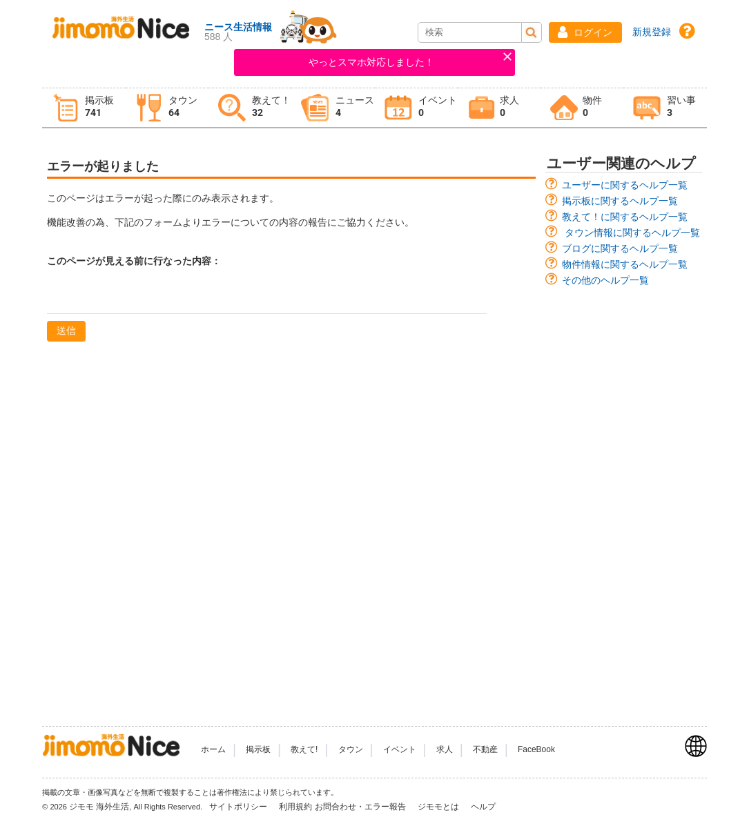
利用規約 (295, 807)
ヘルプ (483, 807)
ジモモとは (439, 807)
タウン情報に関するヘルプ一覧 (632, 232)
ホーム (213, 749)
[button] (585, 32)
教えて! (304, 749)
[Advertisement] (623, 500)
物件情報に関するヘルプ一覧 (625, 264)
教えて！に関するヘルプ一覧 (625, 216)
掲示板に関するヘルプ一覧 (620, 200)
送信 (66, 330)
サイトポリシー (239, 807)
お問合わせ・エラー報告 (361, 807)
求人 (444, 749)
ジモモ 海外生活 (99, 807)
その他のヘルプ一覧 (605, 280)
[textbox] (267, 296)
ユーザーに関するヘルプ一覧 (625, 184)
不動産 (485, 749)
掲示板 (258, 749)
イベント (399, 749)
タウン (350, 749)
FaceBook (536, 749)
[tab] (83, 108)
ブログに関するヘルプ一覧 (620, 248)
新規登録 (651, 31)
